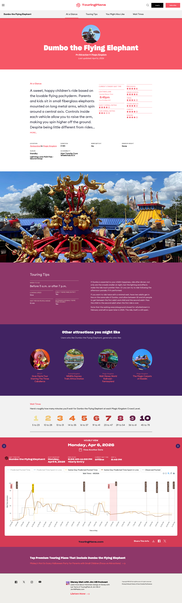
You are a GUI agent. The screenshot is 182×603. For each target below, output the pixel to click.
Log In (157, 5)
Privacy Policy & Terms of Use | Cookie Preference (137, 584)
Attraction (84, 54)
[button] (163, 473)
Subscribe (172, 5)
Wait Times (138, 14)
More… (33, 132)
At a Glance (71, 14)
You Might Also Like (115, 14)
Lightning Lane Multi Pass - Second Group (42, 158)
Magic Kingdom (99, 54)
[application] (91, 502)
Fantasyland (35, 146)
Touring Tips (92, 14)
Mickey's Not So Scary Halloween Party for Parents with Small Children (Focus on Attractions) (77, 563)
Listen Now (80, 594)
